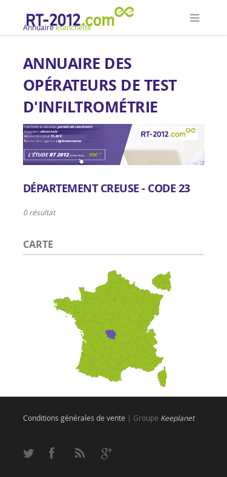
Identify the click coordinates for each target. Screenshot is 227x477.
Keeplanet (177, 418)
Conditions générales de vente (74, 418)
